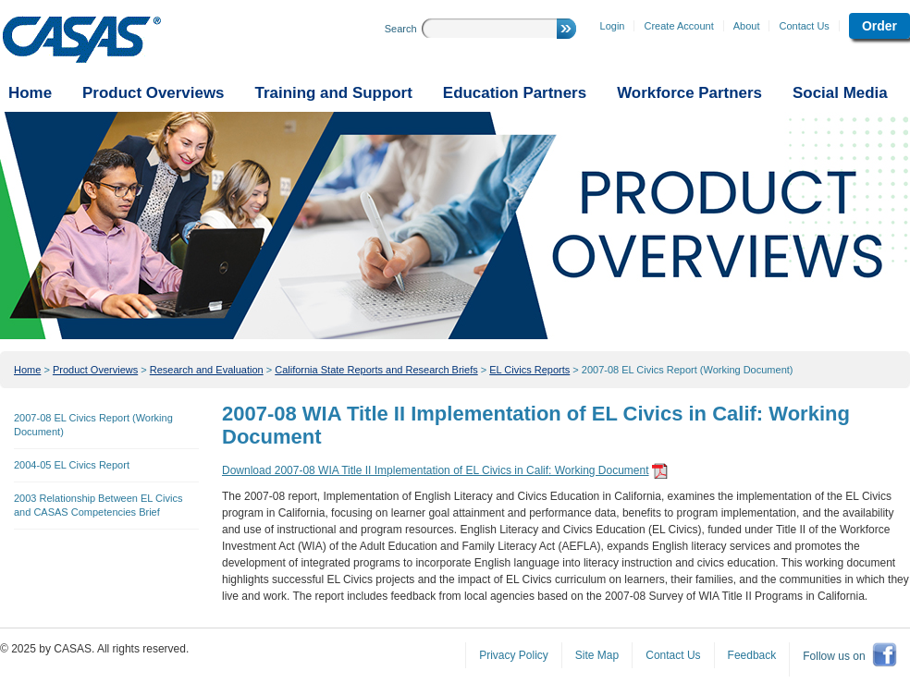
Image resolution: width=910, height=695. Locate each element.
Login (612, 25)
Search (401, 28)
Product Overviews (95, 369)
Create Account (678, 25)
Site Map (597, 655)
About (746, 25)
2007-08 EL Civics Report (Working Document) (687, 369)
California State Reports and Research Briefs (376, 369)
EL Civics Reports (529, 369)
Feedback (752, 655)
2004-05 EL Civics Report (71, 464)
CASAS (82, 40)
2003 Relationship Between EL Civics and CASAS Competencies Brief (98, 505)
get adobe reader (660, 471)
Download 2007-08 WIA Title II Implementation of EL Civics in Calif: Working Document (435, 470)
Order (879, 25)
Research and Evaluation (207, 369)
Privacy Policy (513, 655)
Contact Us (804, 25)
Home (27, 369)
